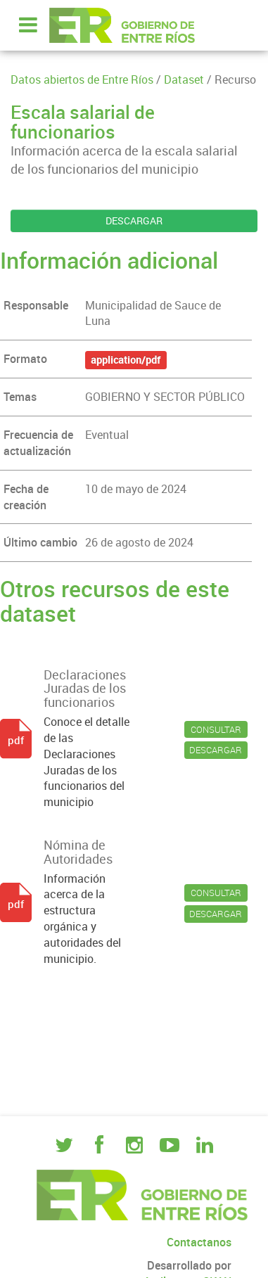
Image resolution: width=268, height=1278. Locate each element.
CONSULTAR (216, 729)
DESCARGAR (134, 220)
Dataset (184, 79)
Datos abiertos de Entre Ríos (82, 79)
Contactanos (199, 1242)
